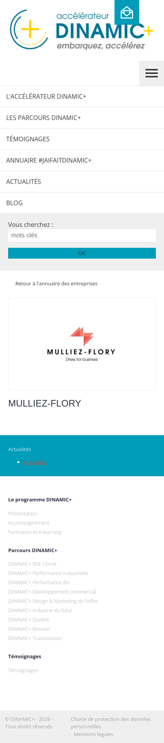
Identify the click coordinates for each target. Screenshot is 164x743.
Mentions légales (93, 734)
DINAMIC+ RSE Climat (32, 563)
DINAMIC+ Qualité (28, 619)
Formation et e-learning (34, 532)
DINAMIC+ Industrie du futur (40, 610)
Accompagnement (28, 522)
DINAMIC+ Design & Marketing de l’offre (52, 600)
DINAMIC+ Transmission (35, 638)
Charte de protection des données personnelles (110, 723)
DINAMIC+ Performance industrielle (48, 573)
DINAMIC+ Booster (29, 628)
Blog (14, 203)
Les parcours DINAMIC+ (43, 117)
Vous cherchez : (30, 224)
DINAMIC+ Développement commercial (52, 591)
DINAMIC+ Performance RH (39, 582)
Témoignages (28, 139)
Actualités (23, 181)
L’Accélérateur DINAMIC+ (46, 96)
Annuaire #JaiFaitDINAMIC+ (49, 160)
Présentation (22, 513)
